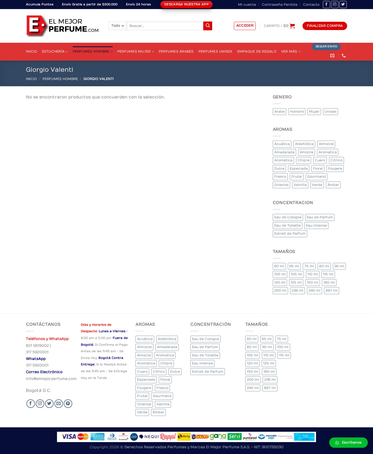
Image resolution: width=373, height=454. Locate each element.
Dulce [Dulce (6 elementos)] (279, 168)
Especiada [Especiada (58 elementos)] (299, 168)
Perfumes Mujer (135, 51)
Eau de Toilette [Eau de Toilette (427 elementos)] (287, 225)
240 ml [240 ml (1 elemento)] (314, 290)
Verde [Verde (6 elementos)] (317, 185)
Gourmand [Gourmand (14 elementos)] (316, 176)
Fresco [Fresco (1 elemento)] (280, 176)
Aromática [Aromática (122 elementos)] (283, 160)
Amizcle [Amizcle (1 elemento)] (306, 152)
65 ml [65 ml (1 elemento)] (294, 266)
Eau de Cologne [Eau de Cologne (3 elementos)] (288, 217)
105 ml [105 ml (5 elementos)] (296, 274)
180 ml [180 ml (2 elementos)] (329, 282)
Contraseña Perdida (279, 4)
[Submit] (207, 25)
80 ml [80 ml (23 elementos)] (324, 266)
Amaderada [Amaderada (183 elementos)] (284, 152)
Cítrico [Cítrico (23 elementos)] (336, 160)
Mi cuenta (247, 4)
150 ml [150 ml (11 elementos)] (312, 282)
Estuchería (55, 51)
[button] (348, 442)
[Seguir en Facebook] (326, 4)
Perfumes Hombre (93, 51)
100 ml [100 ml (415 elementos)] (280, 274)
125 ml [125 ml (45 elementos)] (296, 282)
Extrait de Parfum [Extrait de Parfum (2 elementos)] (290, 233)
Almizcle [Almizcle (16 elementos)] (326, 144)
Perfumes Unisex (215, 51)
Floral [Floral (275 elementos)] (318, 168)
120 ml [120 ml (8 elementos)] (279, 282)
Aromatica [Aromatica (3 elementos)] (328, 152)
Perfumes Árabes (176, 51)
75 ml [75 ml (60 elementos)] (309, 266)
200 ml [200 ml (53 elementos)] (280, 290)
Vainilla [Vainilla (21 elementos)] (300, 185)
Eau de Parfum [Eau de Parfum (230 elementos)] (320, 217)
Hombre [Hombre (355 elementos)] (297, 111)
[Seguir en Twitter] (343, 4)
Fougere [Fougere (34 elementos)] (335, 168)
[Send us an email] (58, 403)
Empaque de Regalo (256, 51)
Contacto (311, 4)
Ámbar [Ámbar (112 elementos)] (333, 185)
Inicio (31, 51)
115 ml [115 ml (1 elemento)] (328, 274)
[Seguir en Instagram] (335, 4)
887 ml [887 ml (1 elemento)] (332, 290)
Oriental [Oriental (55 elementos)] (281, 185)
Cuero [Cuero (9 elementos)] (320, 160)
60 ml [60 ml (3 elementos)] (279, 266)
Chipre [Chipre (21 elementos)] (304, 160)
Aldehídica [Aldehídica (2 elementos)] (304, 144)
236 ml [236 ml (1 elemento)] (297, 290)
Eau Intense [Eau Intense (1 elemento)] (316, 225)
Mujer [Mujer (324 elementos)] (314, 111)
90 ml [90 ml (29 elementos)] (339, 266)
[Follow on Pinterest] (68, 403)
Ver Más (291, 51)
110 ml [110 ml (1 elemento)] (312, 274)
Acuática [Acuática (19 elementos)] (282, 144)
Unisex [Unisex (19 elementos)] (330, 111)
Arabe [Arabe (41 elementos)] (279, 111)
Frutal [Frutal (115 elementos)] (296, 176)
